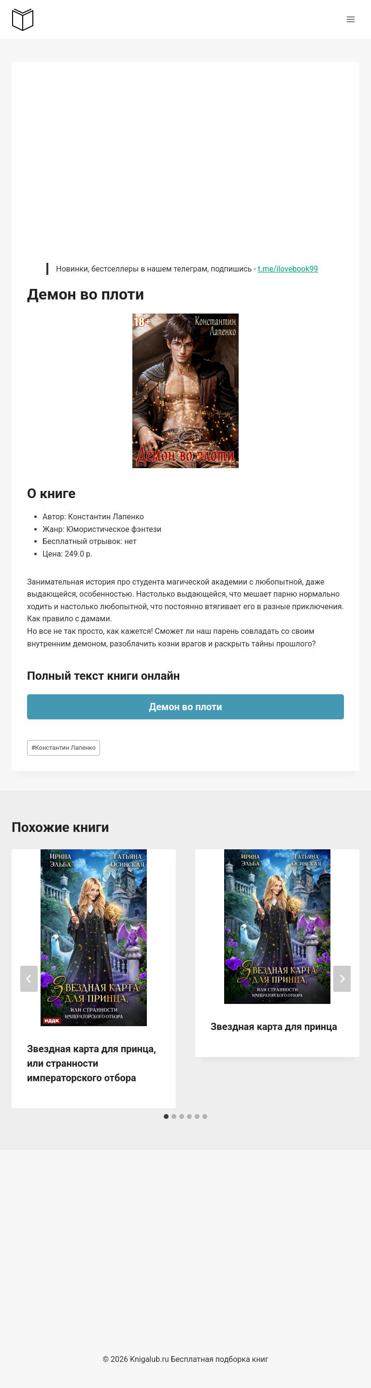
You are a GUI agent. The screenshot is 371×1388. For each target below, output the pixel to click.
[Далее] (342, 979)
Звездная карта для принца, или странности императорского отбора (91, 1063)
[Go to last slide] (29, 979)
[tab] (166, 1116)
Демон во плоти (185, 707)
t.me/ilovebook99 (288, 268)
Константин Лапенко (63, 747)
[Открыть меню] (350, 19)
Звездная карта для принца (274, 1026)
